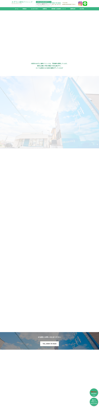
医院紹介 (25, 8)
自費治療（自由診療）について (58, 8)
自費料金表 (72, 8)
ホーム (16, 8)
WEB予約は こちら (94, 393)
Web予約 (82, 8)
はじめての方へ (34, 8)
